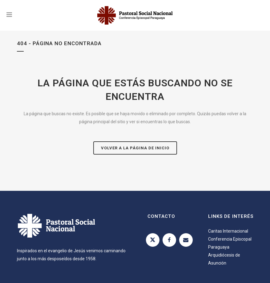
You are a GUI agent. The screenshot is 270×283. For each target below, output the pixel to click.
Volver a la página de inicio (135, 148)
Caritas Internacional (228, 231)
